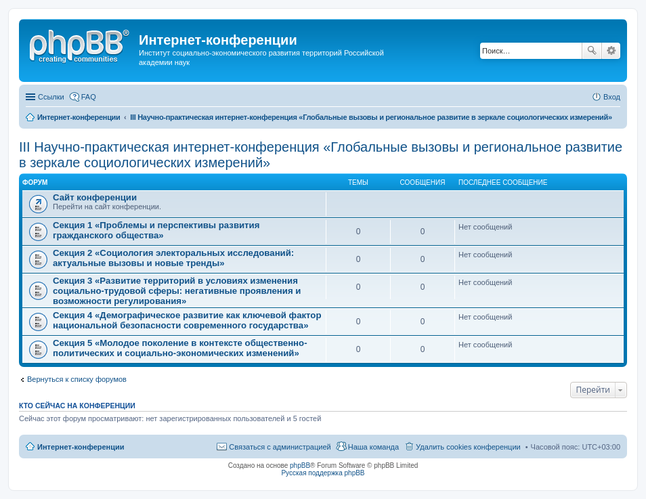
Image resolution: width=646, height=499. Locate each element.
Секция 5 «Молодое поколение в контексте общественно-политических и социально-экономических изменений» (180, 348)
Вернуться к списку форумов (77, 379)
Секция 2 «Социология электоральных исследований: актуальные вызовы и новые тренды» (173, 258)
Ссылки (51, 97)
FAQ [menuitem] (88, 97)
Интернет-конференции (81, 447)
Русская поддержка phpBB (322, 473)
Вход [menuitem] (611, 97)
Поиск (592, 51)
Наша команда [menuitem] (373, 447)
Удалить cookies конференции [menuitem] (468, 447)
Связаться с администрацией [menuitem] (279, 447)
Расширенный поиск (611, 51)
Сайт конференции (95, 197)
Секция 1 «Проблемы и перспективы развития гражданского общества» (156, 230)
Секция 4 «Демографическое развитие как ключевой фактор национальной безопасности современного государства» (187, 320)
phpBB (300, 465)
